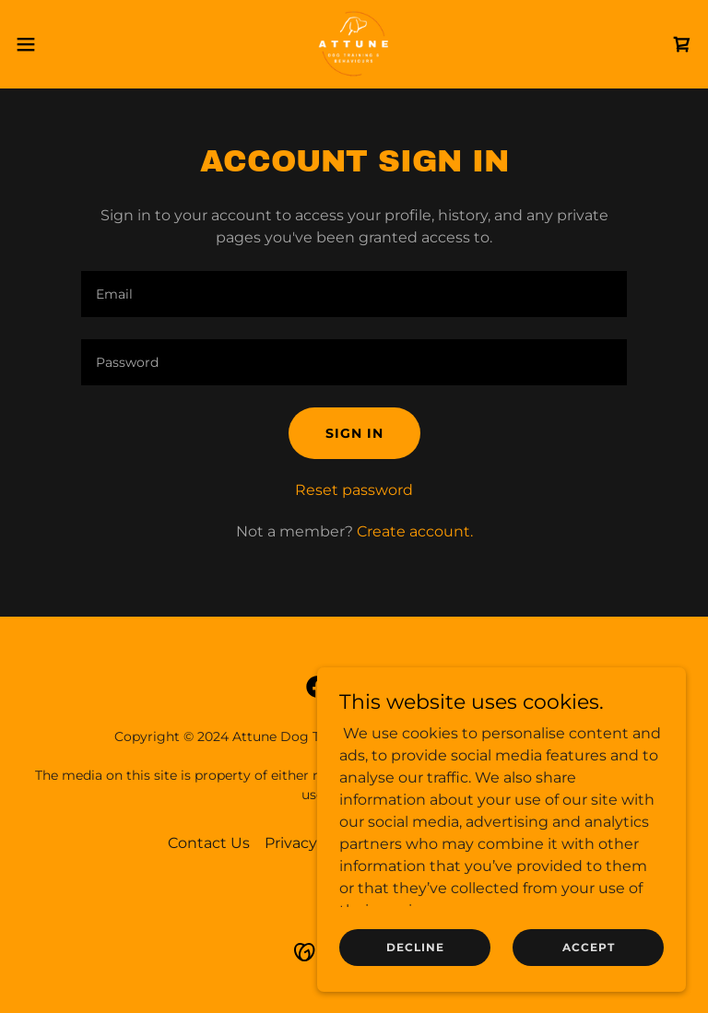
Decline (415, 947)
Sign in (354, 433)
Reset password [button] (354, 490)
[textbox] (354, 294)
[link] (354, 44)
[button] (59, 44)
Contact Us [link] (209, 843)
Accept (588, 947)
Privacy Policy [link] (314, 843)
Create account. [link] (415, 531)
